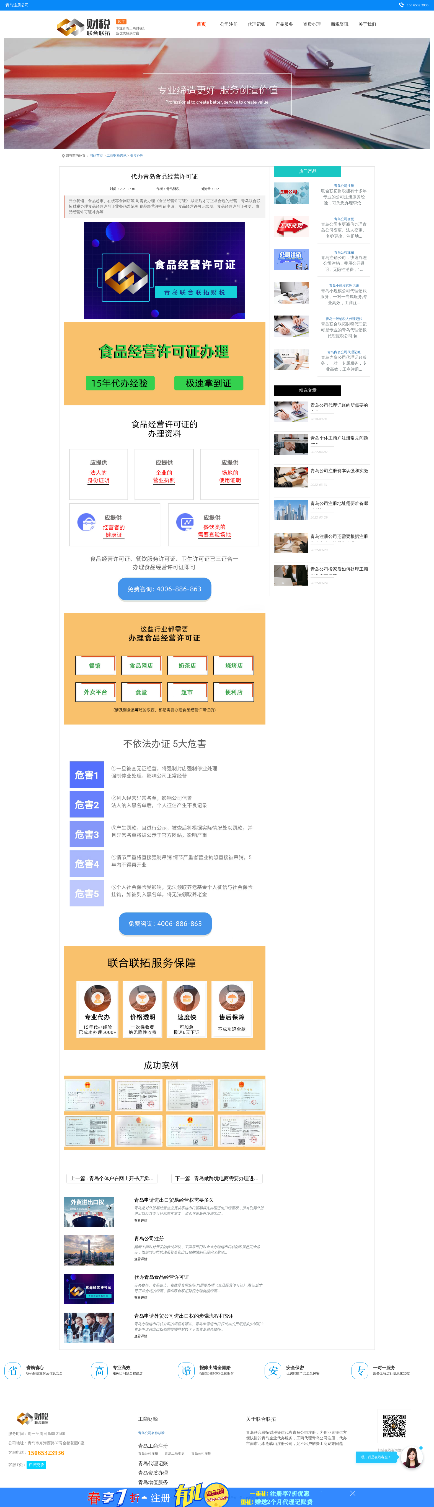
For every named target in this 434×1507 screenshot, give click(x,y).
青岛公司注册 (149, 1239)
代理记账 (256, 24)
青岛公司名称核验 (151, 1433)
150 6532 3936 (413, 5)
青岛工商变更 (175, 1454)
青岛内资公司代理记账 (344, 352)
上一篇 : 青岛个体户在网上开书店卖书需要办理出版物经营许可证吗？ (112, 1180)
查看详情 (141, 1221)
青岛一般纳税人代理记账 (344, 319)
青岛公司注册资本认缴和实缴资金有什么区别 (339, 472)
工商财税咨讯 (116, 155)
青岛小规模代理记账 (344, 286)
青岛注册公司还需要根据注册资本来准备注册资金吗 (339, 537)
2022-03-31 (319, 484)
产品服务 (284, 24)
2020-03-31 (319, 419)
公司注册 (229, 24)
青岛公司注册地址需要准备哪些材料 (339, 505)
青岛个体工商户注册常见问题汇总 (339, 439)
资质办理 (312, 24)
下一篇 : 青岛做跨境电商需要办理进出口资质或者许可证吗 (217, 1180)
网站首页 (96, 155)
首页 (201, 24)
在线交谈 (36, 1465)
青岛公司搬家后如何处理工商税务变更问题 (339, 570)
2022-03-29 (319, 517)
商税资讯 (339, 24)
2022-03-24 (319, 582)
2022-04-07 (319, 451)
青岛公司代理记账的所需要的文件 (339, 407)
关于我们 (367, 24)
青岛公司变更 (344, 219)
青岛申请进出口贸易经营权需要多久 (174, 1200)
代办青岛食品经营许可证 (161, 1277)
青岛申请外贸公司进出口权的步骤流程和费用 (184, 1316)
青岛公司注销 (344, 252)
